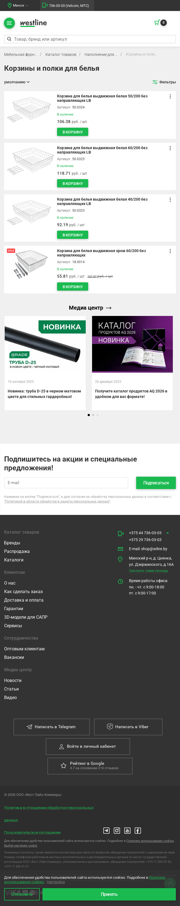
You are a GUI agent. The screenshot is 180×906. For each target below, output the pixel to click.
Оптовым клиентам (24, 648)
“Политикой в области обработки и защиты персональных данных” (57, 501)
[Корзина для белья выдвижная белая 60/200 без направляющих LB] (90, 166)
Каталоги (13, 559)
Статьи (11, 688)
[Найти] (9, 39)
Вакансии (14, 657)
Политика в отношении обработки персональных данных (49, 813)
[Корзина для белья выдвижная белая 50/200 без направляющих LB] (90, 114)
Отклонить (22, 894)
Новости (13, 680)
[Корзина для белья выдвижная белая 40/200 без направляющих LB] (90, 218)
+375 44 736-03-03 (145, 532)
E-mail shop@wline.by (148, 548)
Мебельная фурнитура (20, 54)
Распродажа (17, 551)
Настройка (56, 882)
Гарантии (13, 608)
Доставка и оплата (24, 599)
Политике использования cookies (150, 840)
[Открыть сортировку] (16, 82)
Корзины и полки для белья (142, 54)
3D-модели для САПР (25, 617)
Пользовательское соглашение (32, 832)
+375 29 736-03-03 (145, 539)
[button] (89, 415)
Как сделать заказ (23, 591)
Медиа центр (90, 307)
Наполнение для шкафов (101, 54)
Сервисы (13, 625)
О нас (9, 582)
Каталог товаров (60, 54)
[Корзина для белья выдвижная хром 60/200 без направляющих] (90, 269)
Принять (109, 894)
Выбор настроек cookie (20, 845)
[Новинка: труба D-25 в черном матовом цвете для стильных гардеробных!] (45, 363)
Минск (18, 5)
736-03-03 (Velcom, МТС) (69, 6)
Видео (10, 697)
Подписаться (156, 482)
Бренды (12, 542)
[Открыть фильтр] (164, 82)
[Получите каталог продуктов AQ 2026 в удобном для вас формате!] (132, 363)
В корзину (74, 132)
